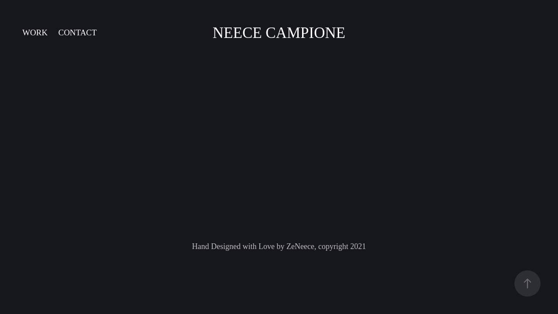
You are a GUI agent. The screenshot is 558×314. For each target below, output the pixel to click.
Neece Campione (279, 32)
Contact (77, 32)
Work (35, 32)
